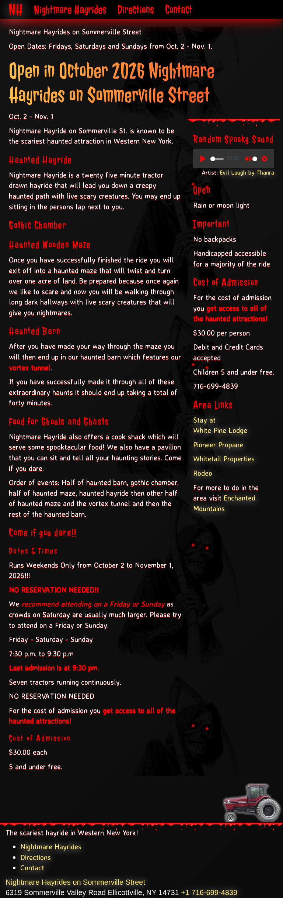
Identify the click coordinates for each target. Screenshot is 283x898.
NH (16, 9)
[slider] (217, 158)
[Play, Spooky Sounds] (203, 159)
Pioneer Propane (218, 444)
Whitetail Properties (224, 458)
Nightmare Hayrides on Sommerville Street (75, 882)
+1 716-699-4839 (209, 892)
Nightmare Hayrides (70, 9)
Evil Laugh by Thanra (247, 172)
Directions (136, 9)
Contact (178, 9)
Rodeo (202, 473)
